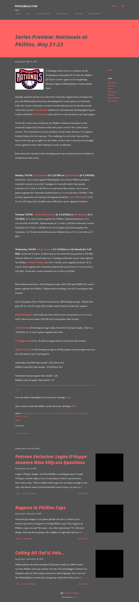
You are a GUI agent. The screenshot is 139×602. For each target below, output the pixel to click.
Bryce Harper (40, 114)
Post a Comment (22, 433)
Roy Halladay (80, 214)
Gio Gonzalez (40, 175)
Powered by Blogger (69, 593)
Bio (27, 14)
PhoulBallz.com (26, 6)
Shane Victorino (23, 349)
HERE (68, 397)
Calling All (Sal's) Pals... (40, 553)
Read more (83, 493)
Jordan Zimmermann (44, 214)
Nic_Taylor (74, 597)
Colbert (110, 89)
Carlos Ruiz (21, 327)
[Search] (114, 6)
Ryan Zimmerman (79, 197)
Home (17, 14)
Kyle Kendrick (72, 175)
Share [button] (110, 70)
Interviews (77, 14)
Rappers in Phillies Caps (40, 508)
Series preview (112, 101)
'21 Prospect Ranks (41, 14)
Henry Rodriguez (23, 314)
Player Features (61, 14)
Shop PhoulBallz (93, 14)
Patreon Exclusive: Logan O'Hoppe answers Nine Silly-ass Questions (51, 459)
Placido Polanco (36, 262)
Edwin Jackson (44, 249)
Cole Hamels (41, 110)
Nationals (111, 95)
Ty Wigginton (22, 340)
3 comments (27, 539)
